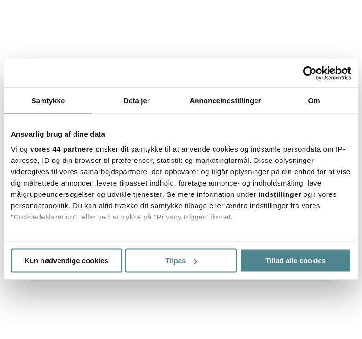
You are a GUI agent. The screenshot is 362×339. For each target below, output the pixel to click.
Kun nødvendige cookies (66, 261)
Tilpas (181, 261)
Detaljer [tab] (136, 101)
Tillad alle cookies (295, 261)
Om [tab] (314, 101)
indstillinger (280, 194)
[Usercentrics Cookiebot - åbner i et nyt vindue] (310, 73)
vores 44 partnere (61, 149)
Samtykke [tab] (48, 101)
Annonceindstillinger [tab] (225, 101)
